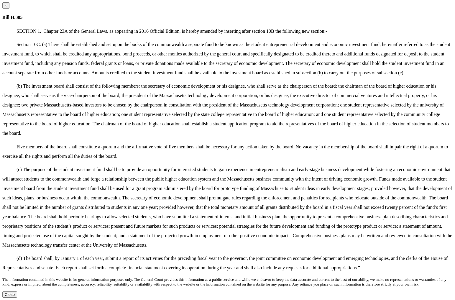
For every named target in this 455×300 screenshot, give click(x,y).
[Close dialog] (5, 5)
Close (10, 294)
